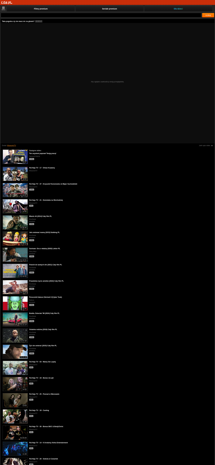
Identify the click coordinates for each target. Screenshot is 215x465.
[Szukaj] (101, 15)
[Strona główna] (6, 2)
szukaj (208, 15)
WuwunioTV (11, 145)
